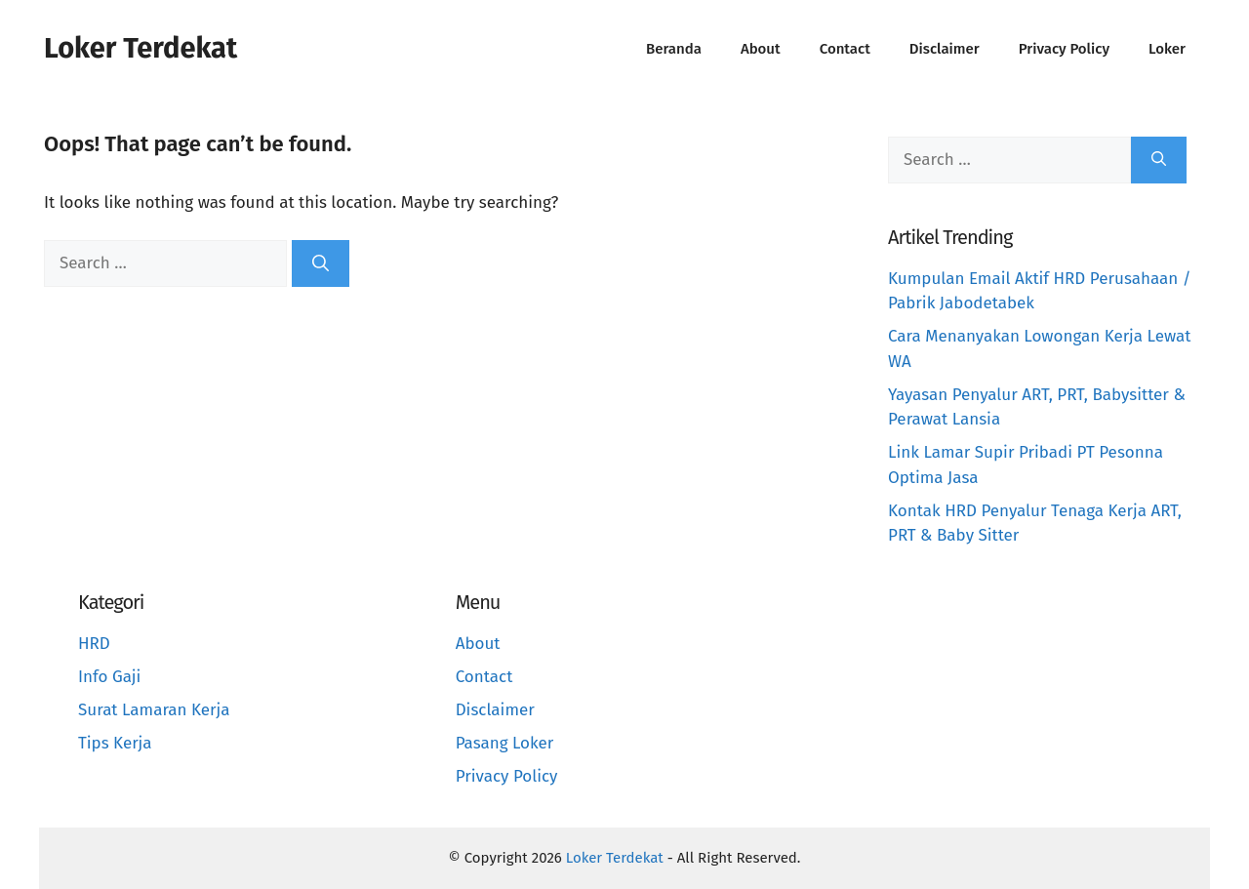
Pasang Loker (505, 743)
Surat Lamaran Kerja (154, 710)
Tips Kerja (115, 743)
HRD (94, 643)
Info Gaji (109, 677)
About (761, 49)
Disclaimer (944, 49)
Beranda (674, 49)
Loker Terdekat (140, 48)
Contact (845, 49)
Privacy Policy (1064, 49)
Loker (1167, 49)
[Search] (320, 263)
